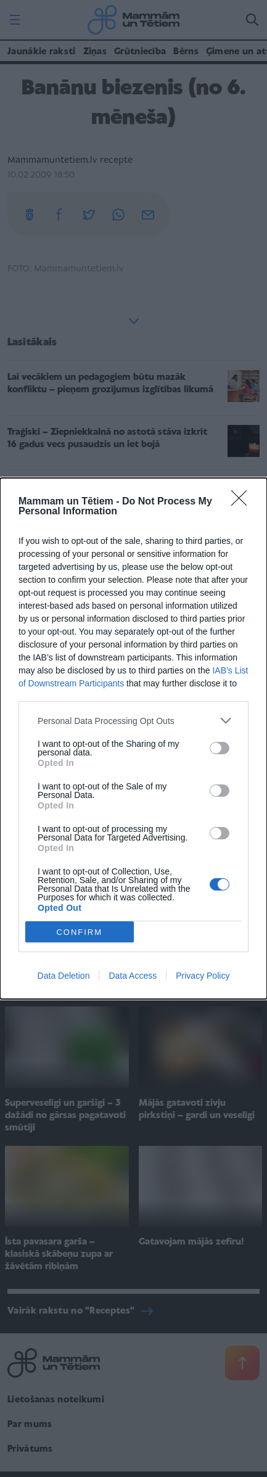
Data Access (133, 976)
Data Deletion (64, 976)
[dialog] (133, 738)
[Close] (243, 502)
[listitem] (133, 720)
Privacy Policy (202, 976)
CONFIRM (79, 932)
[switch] (219, 748)
